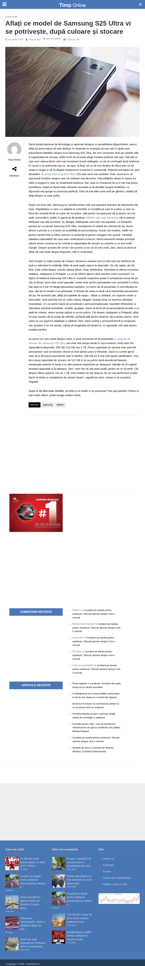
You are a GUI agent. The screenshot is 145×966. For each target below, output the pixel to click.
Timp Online (34, 39)
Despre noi (109, 856)
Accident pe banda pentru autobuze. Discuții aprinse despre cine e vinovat (94, 614)
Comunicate (11, 16)
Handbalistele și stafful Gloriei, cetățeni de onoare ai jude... (79, 933)
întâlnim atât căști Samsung (102, 217)
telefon (60, 404)
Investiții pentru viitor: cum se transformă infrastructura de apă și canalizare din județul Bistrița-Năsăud (94, 725)
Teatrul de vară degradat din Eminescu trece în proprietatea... (32, 940)
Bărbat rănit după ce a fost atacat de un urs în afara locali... (79, 877)
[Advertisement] (84, 446)
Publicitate (108, 862)
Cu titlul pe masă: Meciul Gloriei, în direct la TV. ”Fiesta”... (32, 860)
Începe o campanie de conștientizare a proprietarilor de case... (79, 860)
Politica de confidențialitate (117, 875)
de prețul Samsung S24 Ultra (58, 174)
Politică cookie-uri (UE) (115, 881)
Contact (107, 868)
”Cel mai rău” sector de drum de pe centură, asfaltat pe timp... (79, 916)
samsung (48, 404)
